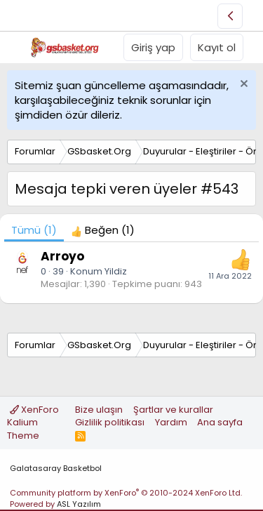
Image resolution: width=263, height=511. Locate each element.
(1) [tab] (34, 230)
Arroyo (62, 256)
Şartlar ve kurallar (173, 409)
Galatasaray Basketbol (56, 468)
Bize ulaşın (99, 409)
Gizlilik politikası (109, 422)
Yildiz (115, 271)
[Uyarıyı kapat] (242, 85)
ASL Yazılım (79, 504)
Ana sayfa (220, 422)
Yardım (171, 422)
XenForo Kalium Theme (33, 422)
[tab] (103, 229)
